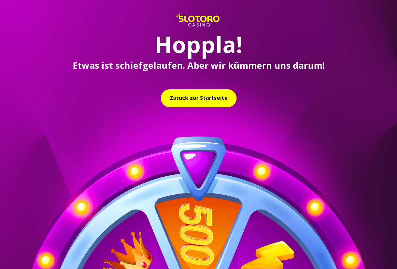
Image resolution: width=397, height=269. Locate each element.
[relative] (199, 98)
